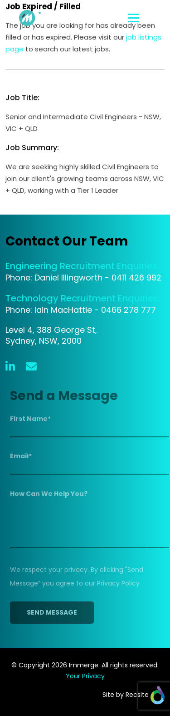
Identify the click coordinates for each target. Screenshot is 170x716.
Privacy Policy (120, 583)
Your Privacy (85, 676)
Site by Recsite (133, 694)
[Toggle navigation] (146, 18)
